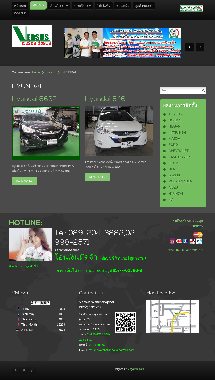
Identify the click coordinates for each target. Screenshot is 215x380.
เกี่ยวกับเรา (57, 6)
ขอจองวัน (122, 6)
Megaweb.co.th (135, 369)
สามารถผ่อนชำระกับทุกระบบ (184, 250)
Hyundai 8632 (34, 99)
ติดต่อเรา (20, 13)
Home (36, 72)
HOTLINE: (25, 223)
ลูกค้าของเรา (144, 6)
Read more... (24, 180)
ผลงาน (36, 5)
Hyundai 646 (105, 99)
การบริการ (81, 6)
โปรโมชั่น (103, 6)
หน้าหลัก (20, 6)
